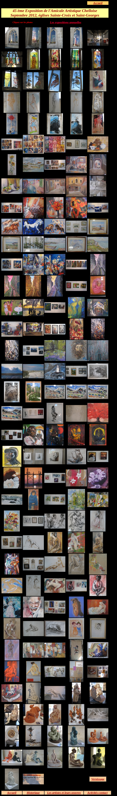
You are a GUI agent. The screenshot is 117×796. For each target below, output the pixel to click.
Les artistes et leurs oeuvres (64, 792)
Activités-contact (97, 792)
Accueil (98, 3)
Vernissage (98, 779)
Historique (33, 792)
